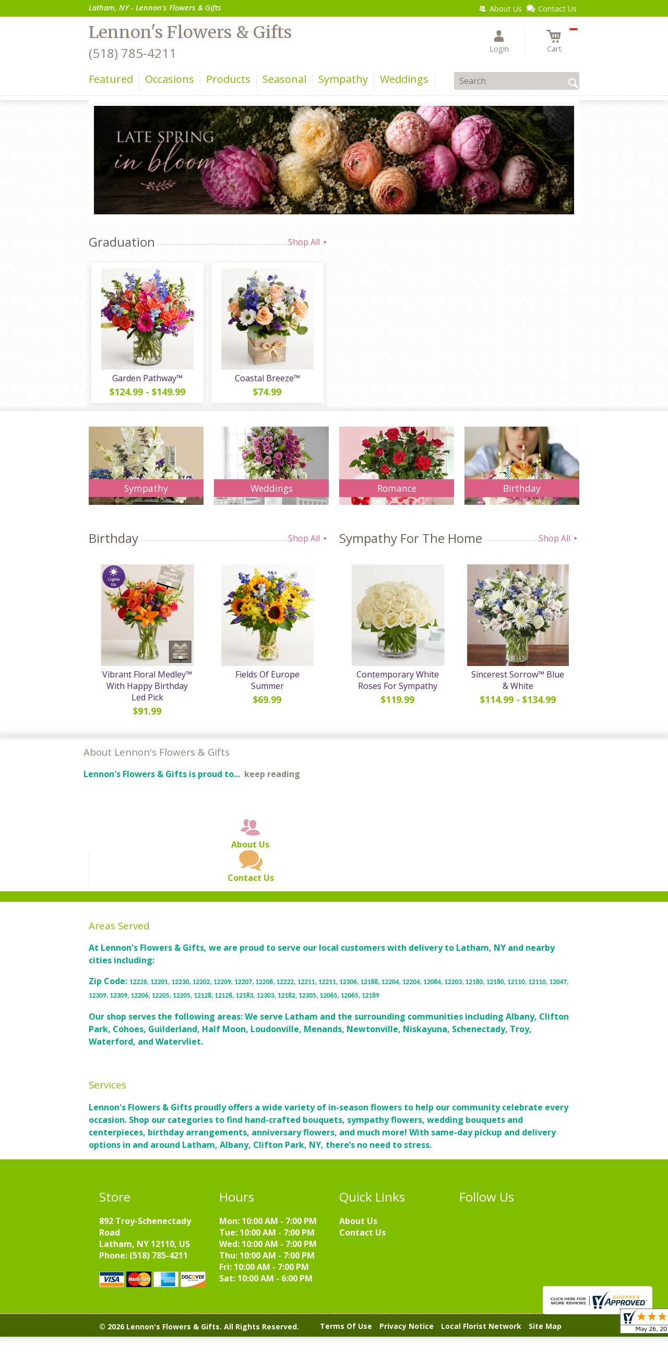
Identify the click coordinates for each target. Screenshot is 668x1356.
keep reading (272, 779)
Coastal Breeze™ (266, 380)
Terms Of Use (346, 1331)
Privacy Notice (406, 1331)
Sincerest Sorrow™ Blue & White (516, 685)
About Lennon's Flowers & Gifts (157, 757)
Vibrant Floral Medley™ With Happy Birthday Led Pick (146, 691)
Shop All (308, 242)
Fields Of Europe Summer (266, 679)
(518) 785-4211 (132, 53)
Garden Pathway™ (146, 380)
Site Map (545, 1331)
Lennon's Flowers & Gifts (190, 32)
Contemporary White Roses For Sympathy (396, 685)
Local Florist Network (481, 1331)
